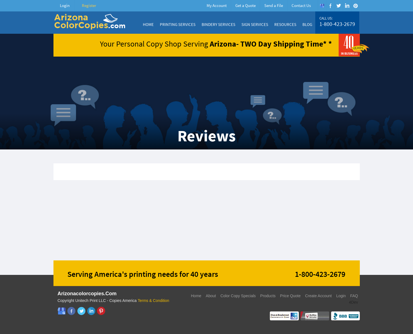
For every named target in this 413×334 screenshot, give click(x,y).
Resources (285, 24)
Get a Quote (245, 5)
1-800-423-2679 (337, 24)
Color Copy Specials (238, 296)
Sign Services (254, 24)
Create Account (318, 296)
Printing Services (177, 24)
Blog (307, 24)
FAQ (354, 296)
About (211, 296)
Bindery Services (218, 24)
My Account (217, 5)
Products (267, 296)
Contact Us (301, 5)
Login (65, 5)
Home (148, 24)
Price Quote (290, 296)
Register (89, 5)
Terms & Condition (153, 300)
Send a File (273, 5)
